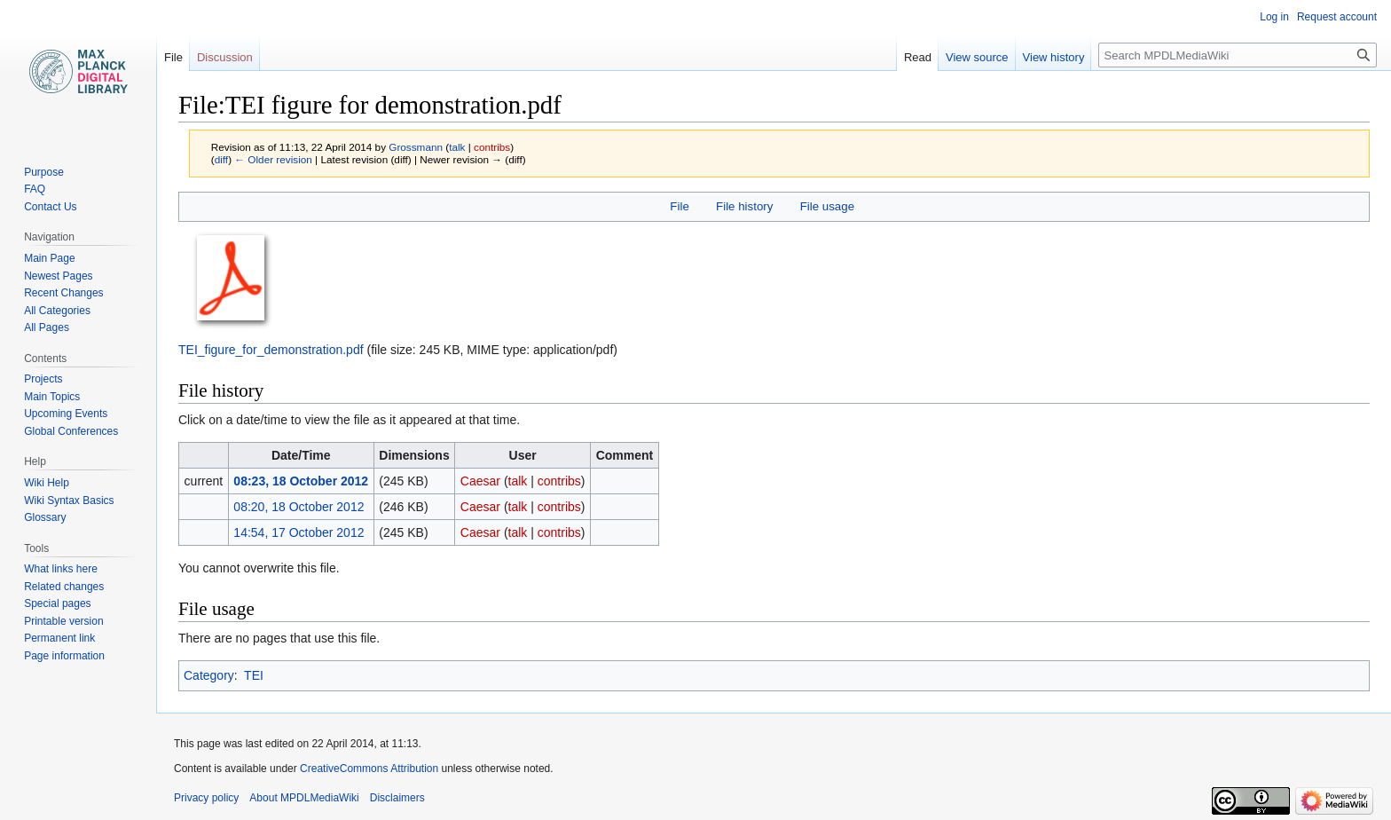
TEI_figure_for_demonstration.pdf (271, 350)
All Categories (57, 310)
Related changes (64, 586)
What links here (61, 569)
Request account (1337, 17)
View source (977, 57)
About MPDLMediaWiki (303, 798)
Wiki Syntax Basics (69, 500)
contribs (492, 147)
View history (1054, 57)
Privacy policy (206, 798)
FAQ (34, 189)
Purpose (44, 172)
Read (917, 57)
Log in (1274, 17)
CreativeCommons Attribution (369, 768)
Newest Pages (58, 276)
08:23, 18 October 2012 (300, 481)
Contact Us (50, 207)
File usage (827, 206)
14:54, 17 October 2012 (298, 532)
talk (457, 147)
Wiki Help (46, 483)
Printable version (63, 621)
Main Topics (52, 396)
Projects (43, 379)
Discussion (225, 57)
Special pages (57, 603)
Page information (64, 656)
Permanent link (59, 638)
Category (209, 675)
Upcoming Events (65, 413)
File (679, 206)
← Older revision (273, 159)
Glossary (45, 517)
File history (744, 206)
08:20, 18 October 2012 (298, 507)
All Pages (46, 327)
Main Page (49, 258)
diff (221, 159)
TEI (253, 675)
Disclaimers (397, 798)
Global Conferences (71, 431)
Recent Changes (63, 293)
